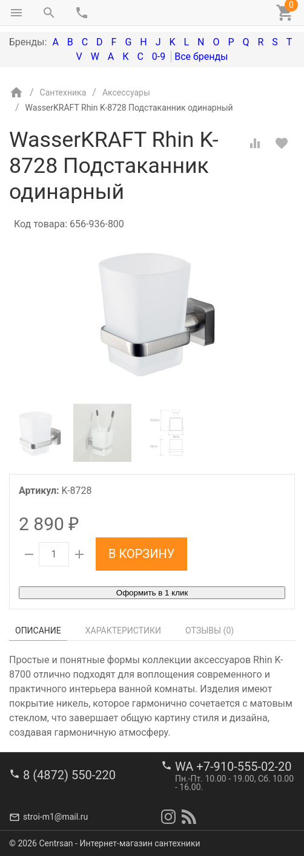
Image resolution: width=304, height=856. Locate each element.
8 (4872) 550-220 (69, 775)
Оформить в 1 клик (152, 592)
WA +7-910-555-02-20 (233, 766)
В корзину (141, 553)
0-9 (158, 56)
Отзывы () (209, 630)
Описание (38, 630)
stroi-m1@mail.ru (55, 817)
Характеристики (123, 630)
